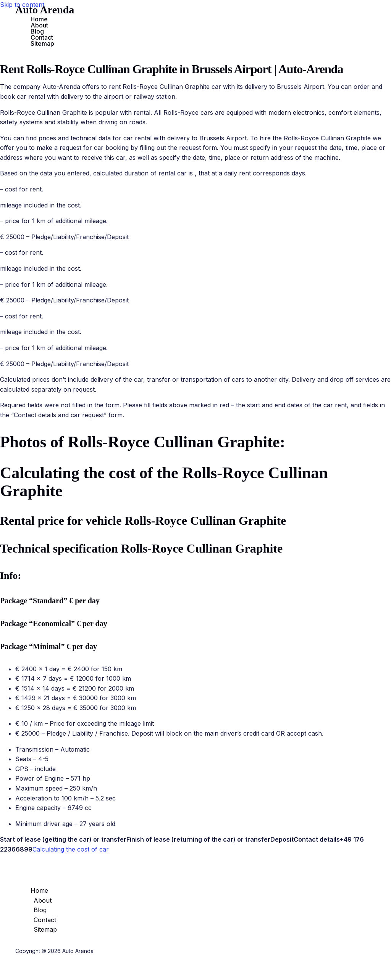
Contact (42, 37)
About (39, 25)
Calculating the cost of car (70, 849)
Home (39, 19)
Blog (37, 31)
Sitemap (42, 43)
